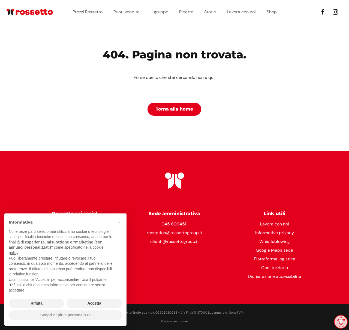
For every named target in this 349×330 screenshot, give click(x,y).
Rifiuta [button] (37, 303)
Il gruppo (159, 12)
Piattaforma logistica (274, 259)
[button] (119, 222)
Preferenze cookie (174, 321)
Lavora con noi (241, 12)
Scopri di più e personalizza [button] (65, 315)
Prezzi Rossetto (88, 12)
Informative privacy (274, 233)
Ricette (186, 12)
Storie (210, 12)
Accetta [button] (94, 303)
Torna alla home (174, 109)
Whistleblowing (274, 241)
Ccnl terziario (274, 267)
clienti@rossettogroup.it (174, 241)
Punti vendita (126, 12)
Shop (272, 12)
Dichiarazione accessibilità (274, 276)
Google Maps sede (274, 250)
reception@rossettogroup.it (174, 233)
